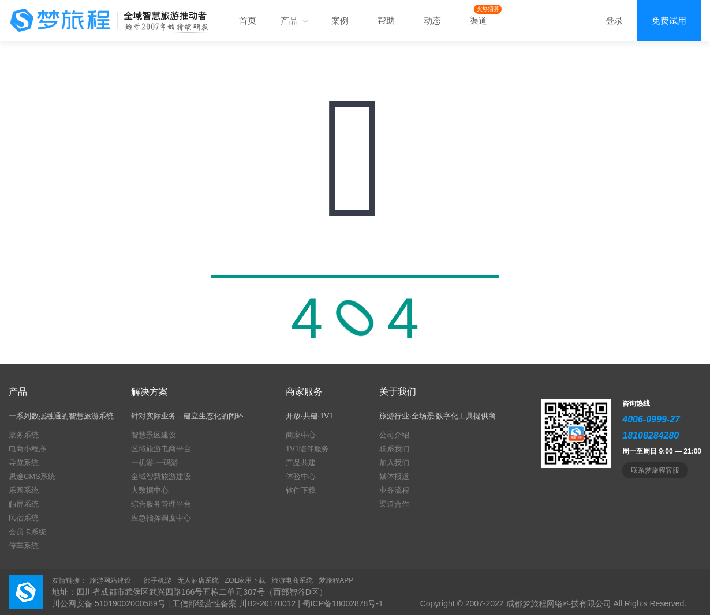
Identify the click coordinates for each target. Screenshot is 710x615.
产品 (294, 20)
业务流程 (394, 490)
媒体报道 (394, 476)
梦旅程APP (336, 580)
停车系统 (24, 545)
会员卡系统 (27, 531)
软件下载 (301, 490)
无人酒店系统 (198, 580)
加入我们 (394, 462)
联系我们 (394, 448)
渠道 (478, 20)
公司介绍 (394, 435)
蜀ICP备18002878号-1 (342, 603)
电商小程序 (27, 448)
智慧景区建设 (153, 435)
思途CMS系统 (32, 476)
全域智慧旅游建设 (161, 476)
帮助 (386, 20)
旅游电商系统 (292, 580)
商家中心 (301, 435)
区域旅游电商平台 (161, 448)
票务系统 (24, 435)
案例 (340, 20)
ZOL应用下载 (245, 580)
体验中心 (301, 476)
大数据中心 (150, 490)
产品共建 (301, 462)
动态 (432, 20)
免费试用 (669, 20)
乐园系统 (24, 490)
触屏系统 (24, 504)
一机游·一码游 (154, 462)
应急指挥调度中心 (161, 518)
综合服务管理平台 (161, 504)
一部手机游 (154, 580)
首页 (247, 20)
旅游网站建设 (110, 580)
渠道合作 (394, 504)
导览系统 (24, 462)
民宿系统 (24, 518)
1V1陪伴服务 (307, 448)
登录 (614, 20)
